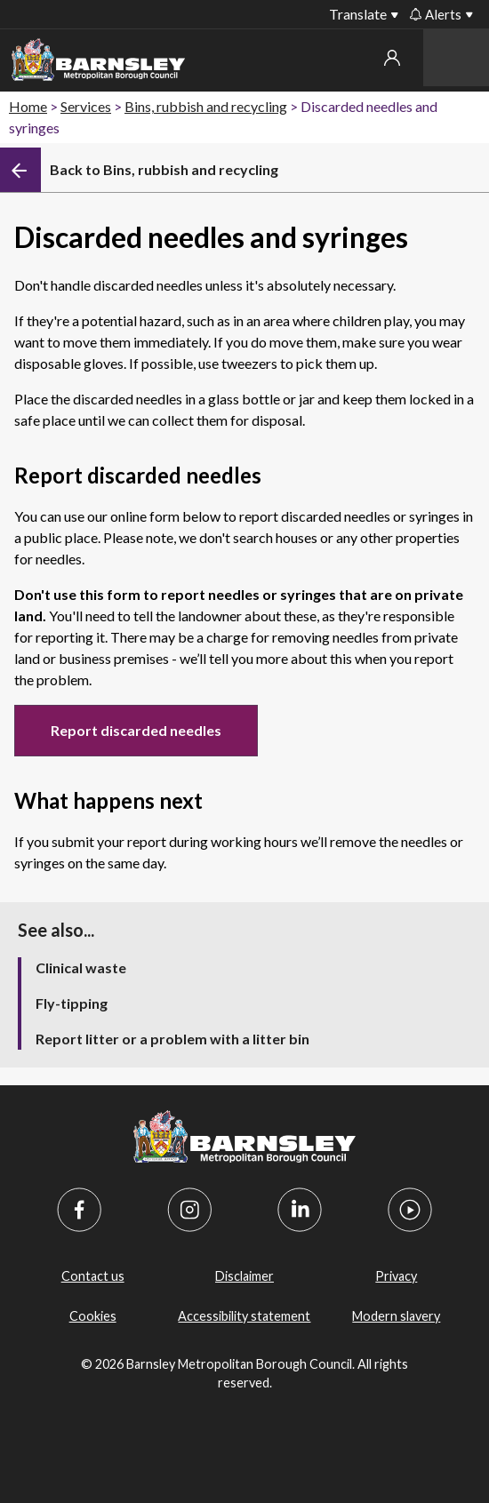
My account (392, 58)
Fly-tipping (72, 1003)
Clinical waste (81, 967)
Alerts (435, 14)
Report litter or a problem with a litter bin (172, 1038)
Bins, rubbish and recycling (205, 106)
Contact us (92, 1275)
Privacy (396, 1275)
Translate (358, 13)
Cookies (92, 1315)
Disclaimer (244, 1275)
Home (28, 106)
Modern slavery (396, 1315)
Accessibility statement (244, 1315)
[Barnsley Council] (98, 62)
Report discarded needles (136, 730)
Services (85, 106)
